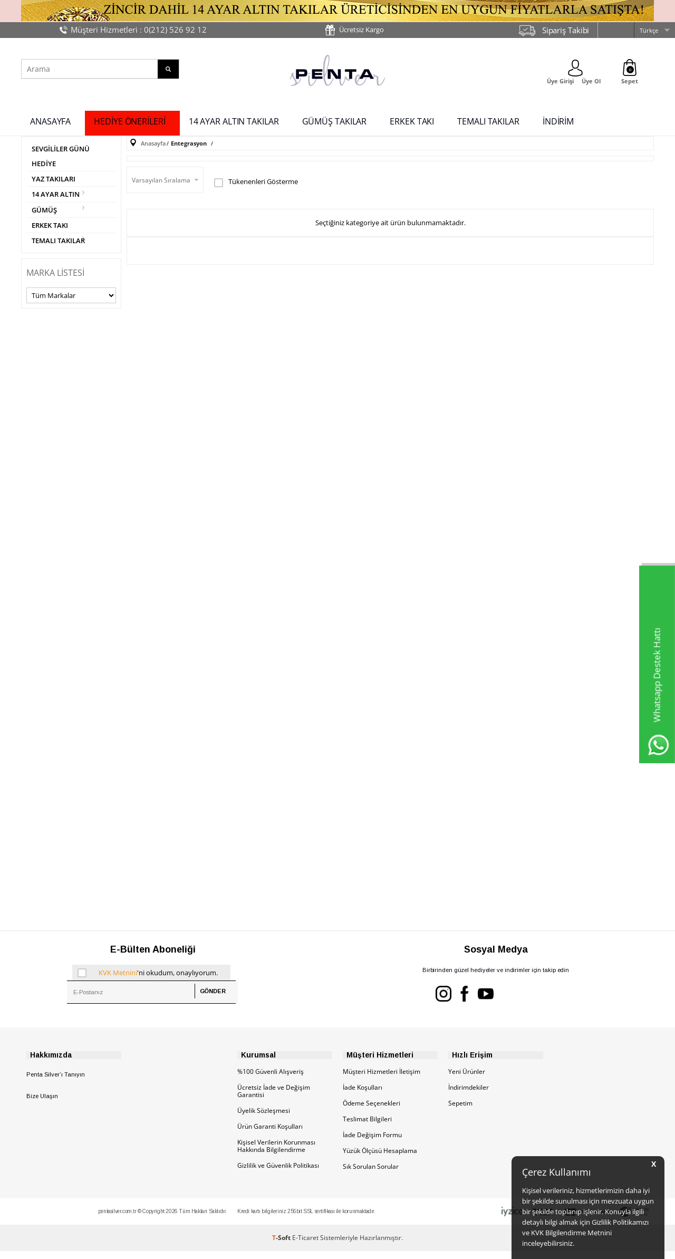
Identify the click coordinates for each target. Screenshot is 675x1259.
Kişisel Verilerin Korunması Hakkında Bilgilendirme (276, 1154)
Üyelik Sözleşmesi (263, 1118)
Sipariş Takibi (566, 30)
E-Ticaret (305, 1245)
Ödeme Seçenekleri (371, 1111)
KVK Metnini (118, 978)
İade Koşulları (362, 1095)
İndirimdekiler (468, 1095)
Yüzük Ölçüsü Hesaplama (380, 1158)
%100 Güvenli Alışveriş (270, 1079)
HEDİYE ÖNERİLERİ (129, 120)
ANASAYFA (50, 120)
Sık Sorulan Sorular (371, 1174)
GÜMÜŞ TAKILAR (334, 120)
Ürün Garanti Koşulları (270, 1134)
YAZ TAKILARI (55, 180)
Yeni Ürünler (466, 1079)
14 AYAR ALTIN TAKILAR (234, 120)
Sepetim (460, 1111)
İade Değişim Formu (372, 1142)
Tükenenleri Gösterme (256, 180)
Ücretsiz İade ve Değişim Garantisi (273, 1099)
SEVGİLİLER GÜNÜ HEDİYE (63, 156)
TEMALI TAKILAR (488, 120)
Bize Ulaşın (42, 1104)
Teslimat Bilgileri (367, 1126)
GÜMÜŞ (45, 213)
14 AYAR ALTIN (58, 196)
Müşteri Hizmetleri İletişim (381, 1079)
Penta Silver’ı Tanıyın (55, 1082)
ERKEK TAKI (412, 120)
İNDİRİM (558, 120)
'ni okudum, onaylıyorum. (148, 978)
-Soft (282, 1245)
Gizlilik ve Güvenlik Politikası (278, 1173)
